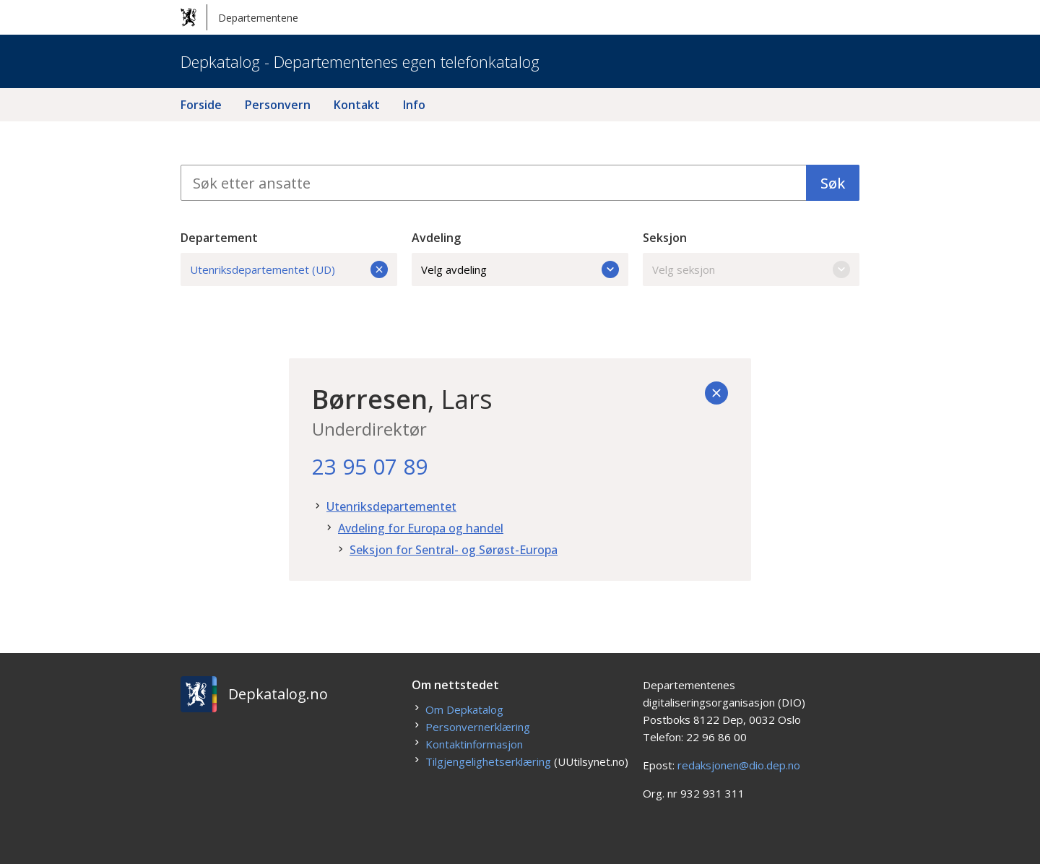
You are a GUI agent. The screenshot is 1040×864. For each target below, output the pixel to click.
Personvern (278, 105)
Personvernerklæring (477, 727)
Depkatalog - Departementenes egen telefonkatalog (360, 61)
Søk (832, 183)
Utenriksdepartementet (391, 506)
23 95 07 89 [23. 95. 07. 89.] (370, 466)
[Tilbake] (716, 393)
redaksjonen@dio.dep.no (738, 765)
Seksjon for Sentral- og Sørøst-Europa (454, 550)
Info (414, 105)
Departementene (239, 17)
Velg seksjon (751, 269)
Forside (201, 105)
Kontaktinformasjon (474, 744)
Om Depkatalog (464, 709)
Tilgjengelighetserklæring (488, 761)
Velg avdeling (520, 269)
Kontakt (357, 105)
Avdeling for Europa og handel (420, 528)
